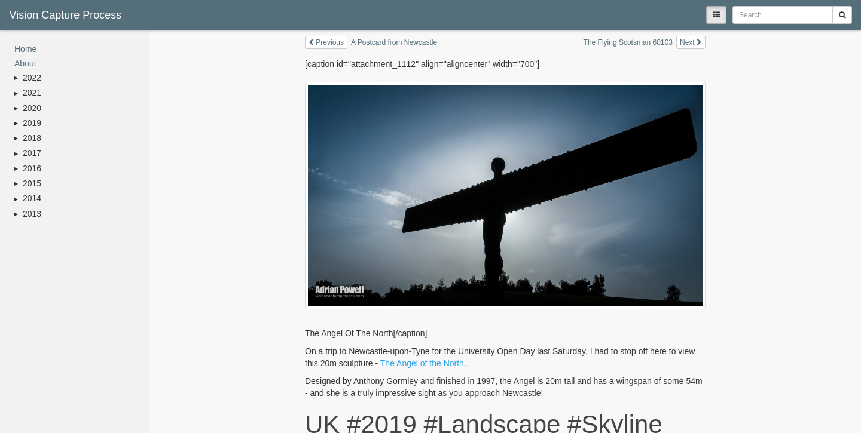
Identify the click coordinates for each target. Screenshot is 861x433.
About (25, 63)
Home (25, 49)
